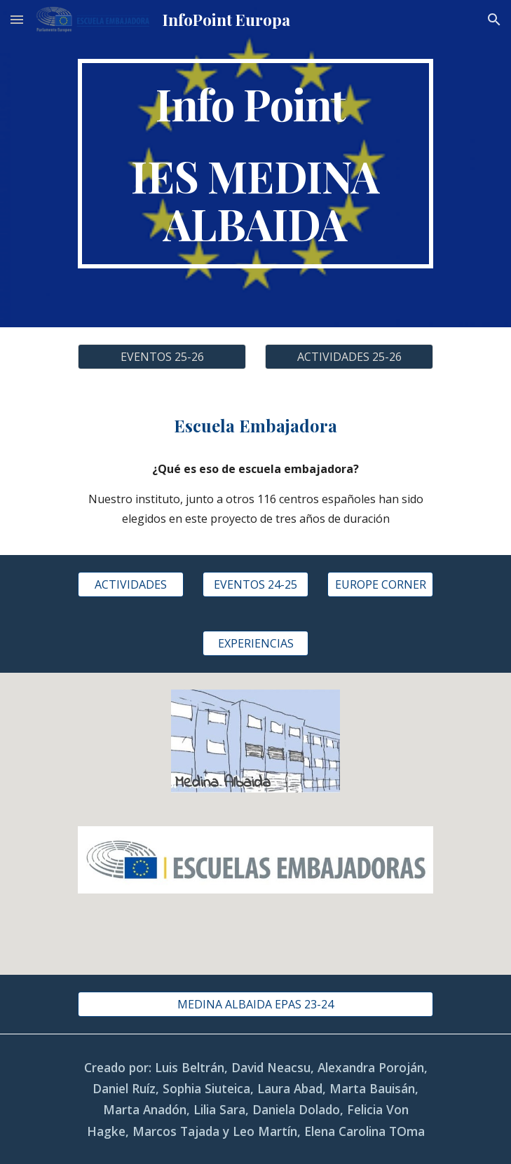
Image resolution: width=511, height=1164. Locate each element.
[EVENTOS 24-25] (255, 584)
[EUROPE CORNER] (380, 584)
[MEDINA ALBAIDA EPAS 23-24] (255, 1004)
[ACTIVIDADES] (131, 584)
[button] (17, 19)
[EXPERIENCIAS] (255, 643)
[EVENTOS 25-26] (162, 357)
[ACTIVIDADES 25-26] (349, 357)
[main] (255, 163)
